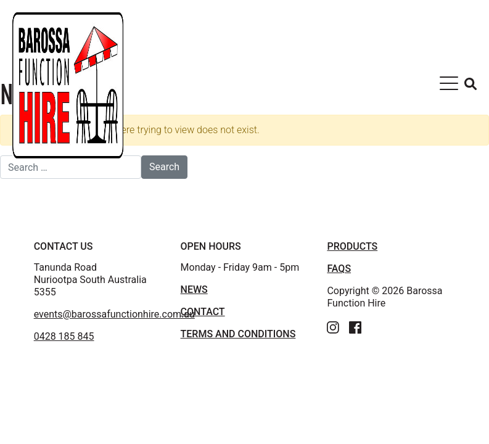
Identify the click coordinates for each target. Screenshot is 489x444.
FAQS (339, 268)
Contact (203, 312)
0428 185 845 (64, 336)
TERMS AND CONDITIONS (238, 334)
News (194, 289)
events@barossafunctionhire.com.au (114, 314)
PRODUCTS (352, 246)
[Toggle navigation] (449, 85)
